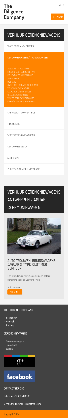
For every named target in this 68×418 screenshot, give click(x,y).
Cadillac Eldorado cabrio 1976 (22, 85)
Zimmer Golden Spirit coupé (20, 98)
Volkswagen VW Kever (18, 88)
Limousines (13, 124)
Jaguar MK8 (13, 78)
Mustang (11, 81)
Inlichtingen (11, 317)
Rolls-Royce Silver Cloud (20, 75)
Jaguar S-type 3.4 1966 (18, 68)
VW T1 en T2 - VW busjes (20, 46)
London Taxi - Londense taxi (21, 72)
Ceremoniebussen (17, 146)
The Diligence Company (14, 12)
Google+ (19, 361)
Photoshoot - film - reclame (23, 169)
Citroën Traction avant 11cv (21, 101)
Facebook (19, 376)
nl (60, 5)
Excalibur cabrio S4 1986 (19, 91)
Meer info (14, 292)
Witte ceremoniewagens (21, 135)
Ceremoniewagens (15, 341)
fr (63, 5)
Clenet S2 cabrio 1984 (17, 95)
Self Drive (13, 157)
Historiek (10, 321)
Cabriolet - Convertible (21, 112)
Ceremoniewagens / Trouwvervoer (27, 57)
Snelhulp (10, 325)
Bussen (9, 348)
